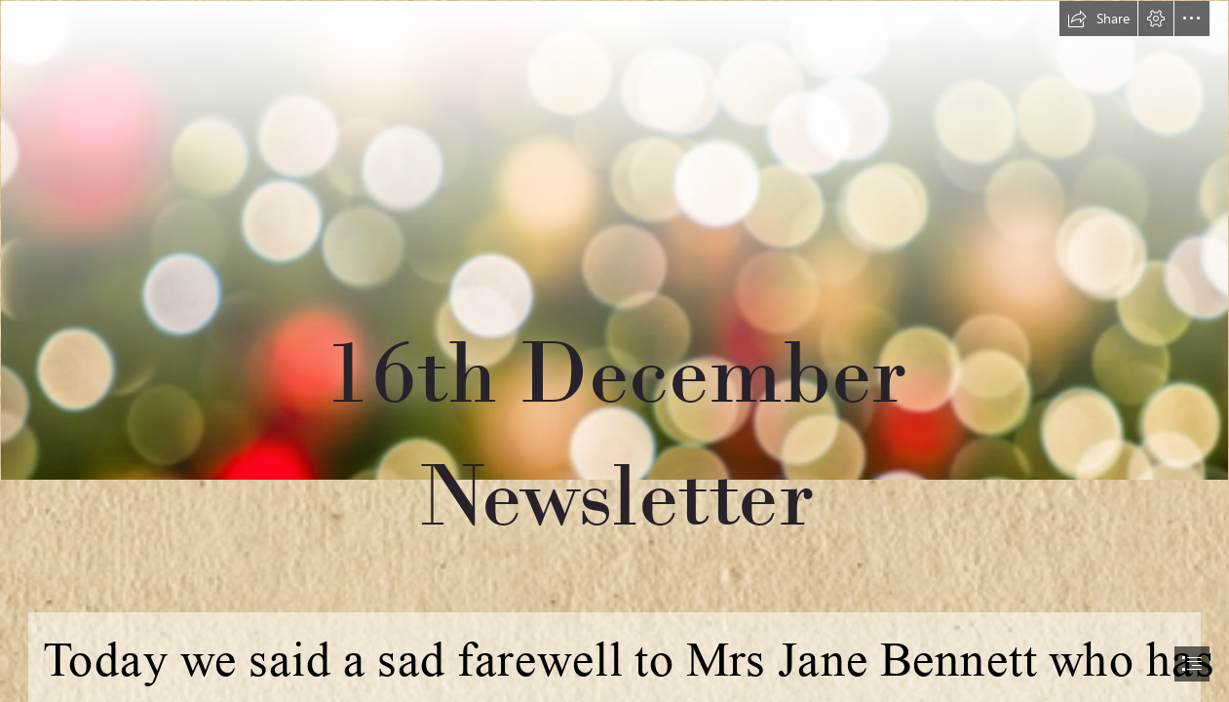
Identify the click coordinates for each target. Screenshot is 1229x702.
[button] (1098, 18)
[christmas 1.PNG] (614, 299)
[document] (614, 351)
